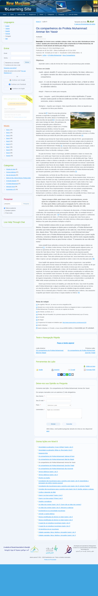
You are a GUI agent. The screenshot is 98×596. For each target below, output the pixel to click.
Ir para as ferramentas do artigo (84, 24)
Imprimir (55, 369)
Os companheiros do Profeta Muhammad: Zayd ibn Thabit (56, 465)
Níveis (42, 14)
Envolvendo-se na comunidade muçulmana (52, 510)
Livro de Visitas (73, 14)
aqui (47, 431)
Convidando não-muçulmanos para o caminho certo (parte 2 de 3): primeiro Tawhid (64, 486)
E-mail (71, 369)
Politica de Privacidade (50, 559)
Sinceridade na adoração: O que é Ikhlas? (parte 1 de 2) (56, 447)
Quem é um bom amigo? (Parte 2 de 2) (51, 498)
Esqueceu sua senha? (10, 68)
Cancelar (69, 424)
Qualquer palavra (9, 210)
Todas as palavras (10, 208)
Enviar (53, 424)
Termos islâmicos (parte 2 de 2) (48, 475)
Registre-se (32, 14)
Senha (6, 58)
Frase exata (8, 213)
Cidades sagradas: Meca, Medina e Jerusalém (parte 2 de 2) (57, 535)
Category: (39, 55)
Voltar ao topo (89, 366)
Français (7, 33)
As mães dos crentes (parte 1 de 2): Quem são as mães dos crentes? (60, 504)
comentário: (40, 409)
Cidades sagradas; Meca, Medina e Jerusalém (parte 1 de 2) (57, 532)
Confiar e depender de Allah (47, 492)
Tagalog (7, 28)
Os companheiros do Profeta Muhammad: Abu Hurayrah (56, 468)
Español (7, 31)
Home (4, 14)
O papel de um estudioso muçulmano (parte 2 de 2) (54, 526)
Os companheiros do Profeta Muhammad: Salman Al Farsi (56, 456)
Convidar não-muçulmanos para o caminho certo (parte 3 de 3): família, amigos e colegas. (66, 489)
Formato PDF (89, 369)
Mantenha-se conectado (11, 62)
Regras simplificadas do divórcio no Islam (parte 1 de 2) (56, 517)
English (7, 26)
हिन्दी (6, 39)
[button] (5, 130)
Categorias (52, 14)
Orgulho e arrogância (45, 501)
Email (5, 53)
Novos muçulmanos (18, 7)
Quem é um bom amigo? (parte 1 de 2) (50, 495)
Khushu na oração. (44, 478)
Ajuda (12, 14)
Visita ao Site (21, 14)
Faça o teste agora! (65, 343)
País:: (38, 405)
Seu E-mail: (40, 400)
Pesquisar (62, 14)
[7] (44, 247)
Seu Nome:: (40, 396)
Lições (44, 55)
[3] (82, 135)
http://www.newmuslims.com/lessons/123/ (74, 322)
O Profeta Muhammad (54, 55)
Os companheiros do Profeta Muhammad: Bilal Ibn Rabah (56, 459)
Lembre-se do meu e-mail (12, 65)
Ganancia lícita (43, 453)
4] (61, 145)
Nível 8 (38, 21)
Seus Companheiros (69, 55)
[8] (93, 259)
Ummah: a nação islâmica (46, 514)
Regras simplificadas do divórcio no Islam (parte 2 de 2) (56, 520)
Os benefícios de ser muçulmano (49, 529)
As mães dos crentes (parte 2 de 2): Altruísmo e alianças (56, 507)
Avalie (39, 369)
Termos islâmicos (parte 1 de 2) (48, 471)
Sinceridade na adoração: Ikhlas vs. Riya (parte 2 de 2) (55, 450)
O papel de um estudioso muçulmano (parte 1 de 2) (54, 523)
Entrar (27, 62)
